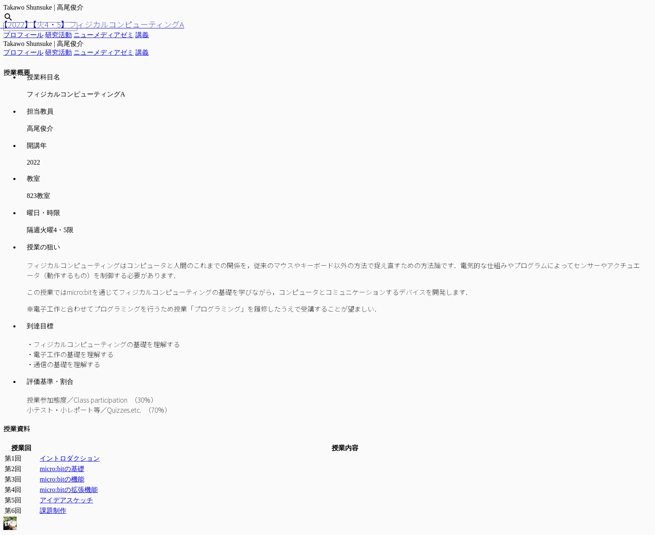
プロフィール (23, 34)
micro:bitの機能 (62, 479)
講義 (142, 34)
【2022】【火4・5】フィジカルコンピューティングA (92, 24)
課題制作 (53, 510)
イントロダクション (70, 458)
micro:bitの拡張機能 (69, 489)
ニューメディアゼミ (104, 34)
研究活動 (58, 34)
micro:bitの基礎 (62, 468)
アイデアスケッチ (66, 500)
